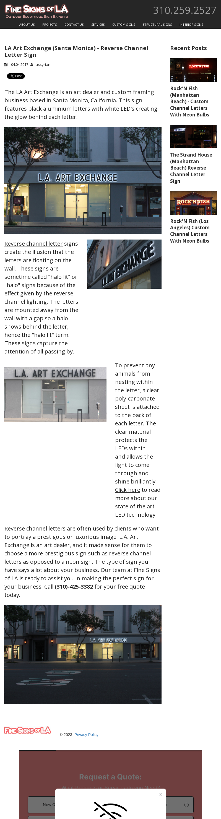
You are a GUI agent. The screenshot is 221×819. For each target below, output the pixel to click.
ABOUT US (27, 24)
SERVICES (98, 24)
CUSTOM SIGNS (123, 24)
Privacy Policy (86, 734)
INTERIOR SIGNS (191, 24)
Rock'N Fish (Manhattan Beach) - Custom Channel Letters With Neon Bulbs (189, 101)
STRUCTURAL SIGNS (157, 24)
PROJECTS (49, 24)
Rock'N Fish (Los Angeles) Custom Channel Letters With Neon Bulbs (190, 231)
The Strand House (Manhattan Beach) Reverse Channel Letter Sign (191, 168)
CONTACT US (74, 24)
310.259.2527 (185, 10)
